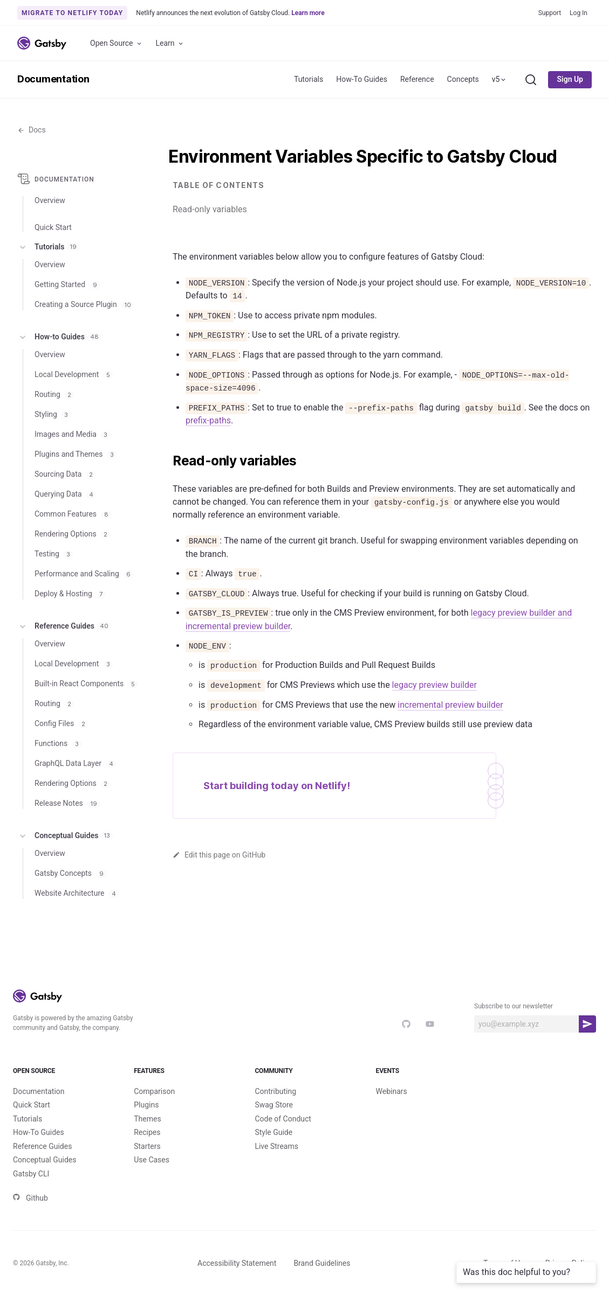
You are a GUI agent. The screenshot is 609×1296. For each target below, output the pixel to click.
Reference (417, 79)
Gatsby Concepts (71, 873)
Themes (147, 1118)
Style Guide (273, 1132)
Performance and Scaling (84, 573)
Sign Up (570, 79)
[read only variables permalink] (167, 461)
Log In (578, 13)
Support (549, 13)
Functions (58, 743)
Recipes (147, 1132)
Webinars (391, 1091)
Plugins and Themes (76, 454)
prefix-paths (208, 420)
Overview (50, 200)
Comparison (154, 1091)
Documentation (53, 79)
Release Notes (67, 803)
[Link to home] (41, 43)
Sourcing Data (65, 474)
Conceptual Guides (65, 836)
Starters (147, 1146)
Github (30, 1198)
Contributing (275, 1091)
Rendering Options (73, 533)
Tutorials (308, 79)
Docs (31, 130)
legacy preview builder (434, 685)
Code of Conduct (283, 1118)
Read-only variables (210, 209)
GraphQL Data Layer (76, 763)
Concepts (463, 79)
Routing (54, 394)
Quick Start (31, 1104)
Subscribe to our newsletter (513, 1006)
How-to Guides (59, 337)
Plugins (146, 1104)
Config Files (61, 723)
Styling (53, 414)
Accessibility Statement (236, 1263)
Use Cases (151, 1159)
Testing (54, 553)
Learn (170, 43)
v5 (500, 79)
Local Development (74, 374)
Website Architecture (77, 893)
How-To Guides (361, 79)
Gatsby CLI (31, 1173)
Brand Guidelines (321, 1263)
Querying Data (66, 494)
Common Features (73, 514)
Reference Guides (64, 626)
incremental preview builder (450, 705)
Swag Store (274, 1104)
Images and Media (73, 434)
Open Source (116, 43)
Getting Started (67, 284)
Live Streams (276, 1146)
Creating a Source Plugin (84, 304)
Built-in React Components (86, 683)
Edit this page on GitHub (219, 855)
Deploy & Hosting (70, 593)
